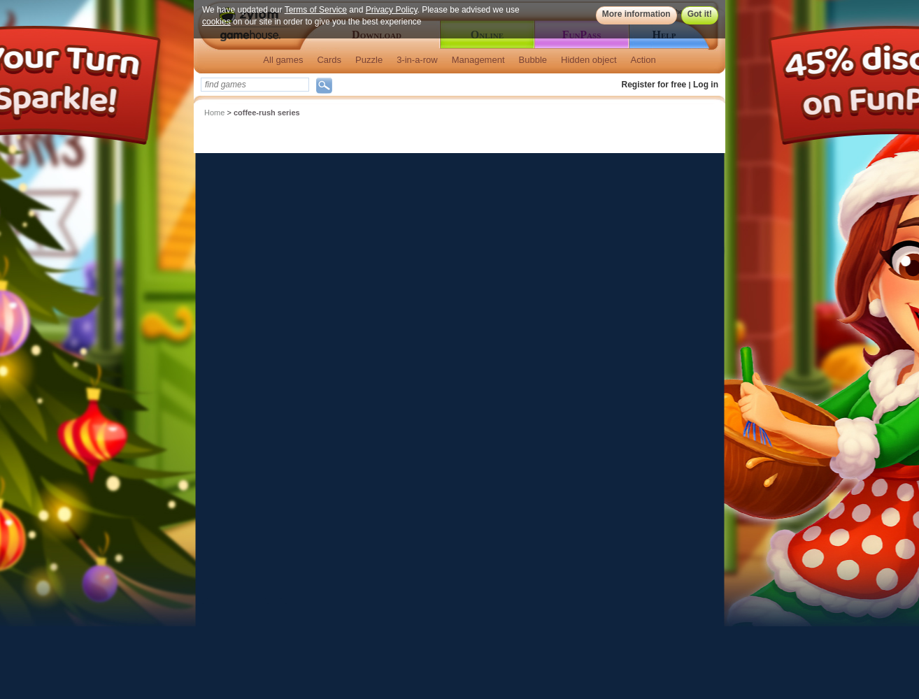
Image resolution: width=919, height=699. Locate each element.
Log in (705, 84)
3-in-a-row (417, 60)
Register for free (654, 84)
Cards (329, 60)
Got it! (700, 14)
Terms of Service (316, 10)
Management (478, 60)
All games (283, 60)
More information (636, 14)
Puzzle (369, 60)
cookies (216, 22)
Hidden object (589, 60)
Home (214, 112)
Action (643, 60)
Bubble (533, 60)
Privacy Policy (392, 10)
